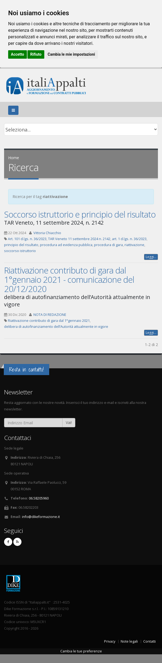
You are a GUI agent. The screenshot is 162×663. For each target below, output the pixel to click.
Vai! (69, 422)
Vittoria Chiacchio (47, 233)
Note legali (129, 641)
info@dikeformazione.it (41, 516)
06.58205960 (39, 498)
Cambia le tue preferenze (81, 651)
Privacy (109, 641)
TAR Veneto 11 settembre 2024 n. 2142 (79, 239)
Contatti (149, 641)
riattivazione (134, 245)
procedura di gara (108, 245)
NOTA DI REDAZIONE (49, 314)
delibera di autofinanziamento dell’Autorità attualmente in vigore (56, 326)
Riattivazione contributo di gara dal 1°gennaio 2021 (49, 320)
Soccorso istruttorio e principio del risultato (79, 214)
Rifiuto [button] (36, 54)
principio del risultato (21, 245)
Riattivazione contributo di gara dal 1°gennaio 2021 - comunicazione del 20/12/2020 (69, 279)
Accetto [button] (17, 54)
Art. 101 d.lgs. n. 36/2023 (27, 239)
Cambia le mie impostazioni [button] (71, 54)
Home (13, 157)
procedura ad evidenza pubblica (66, 245)
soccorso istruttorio (20, 251)
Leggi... (151, 256)
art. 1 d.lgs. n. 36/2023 (129, 239)
